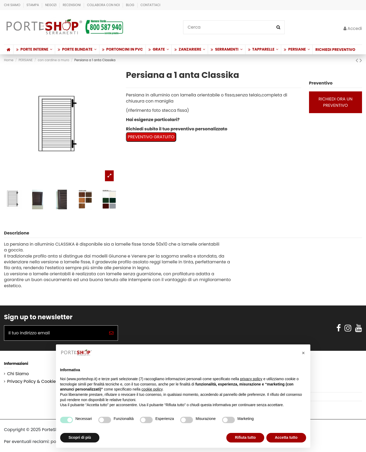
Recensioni (72, 5)
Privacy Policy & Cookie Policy (38, 381)
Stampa (33, 5)
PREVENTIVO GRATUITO (151, 137)
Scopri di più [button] (80, 437)
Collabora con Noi (104, 5)
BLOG (130, 5)
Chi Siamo (12, 5)
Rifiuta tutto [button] (245, 437)
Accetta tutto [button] (286, 437)
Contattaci (150, 5)
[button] (34, 49)
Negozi (51, 5)
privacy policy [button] (251, 379)
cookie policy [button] (152, 389)
